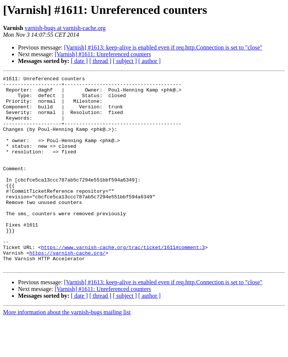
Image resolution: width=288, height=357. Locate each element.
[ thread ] (100, 61)
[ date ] (79, 61)
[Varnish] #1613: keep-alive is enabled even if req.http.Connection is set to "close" (163, 47)
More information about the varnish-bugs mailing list (66, 350)
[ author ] (149, 61)
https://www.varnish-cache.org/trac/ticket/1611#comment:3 (123, 282)
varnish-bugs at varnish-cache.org (65, 28)
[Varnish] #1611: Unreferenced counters (103, 54)
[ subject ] (125, 61)
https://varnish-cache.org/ (67, 288)
